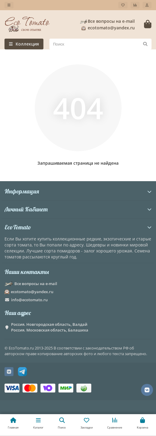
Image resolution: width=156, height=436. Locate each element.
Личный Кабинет (78, 209)
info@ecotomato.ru (29, 299)
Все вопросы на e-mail (107, 21)
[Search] (100, 44)
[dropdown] (8, 5)
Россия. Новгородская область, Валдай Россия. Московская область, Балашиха (49, 327)
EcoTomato (78, 227)
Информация (78, 191)
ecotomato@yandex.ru (107, 28)
